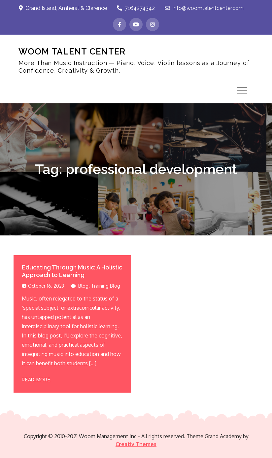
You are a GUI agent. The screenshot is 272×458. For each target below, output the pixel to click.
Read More (36, 379)
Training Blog (105, 286)
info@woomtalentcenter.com (204, 8)
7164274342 (136, 8)
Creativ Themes (136, 444)
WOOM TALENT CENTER (71, 51)
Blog (83, 286)
